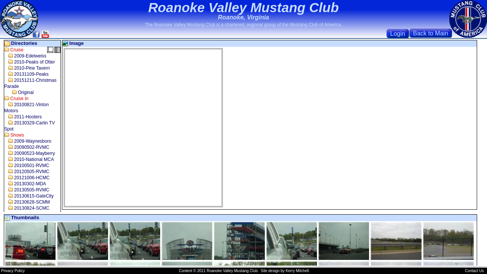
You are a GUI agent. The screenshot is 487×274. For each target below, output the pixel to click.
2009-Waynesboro (27, 141)
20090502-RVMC (26, 147)
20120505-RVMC (26, 171)
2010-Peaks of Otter (29, 62)
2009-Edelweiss (25, 56)
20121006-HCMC (26, 177)
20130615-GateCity (29, 196)
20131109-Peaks (26, 74)
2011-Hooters (23, 116)
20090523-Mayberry (29, 153)
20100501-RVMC (26, 165)
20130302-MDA (25, 183)
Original (18, 92)
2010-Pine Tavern (27, 68)
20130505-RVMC (26, 190)
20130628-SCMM (27, 202)
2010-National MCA (29, 159)
